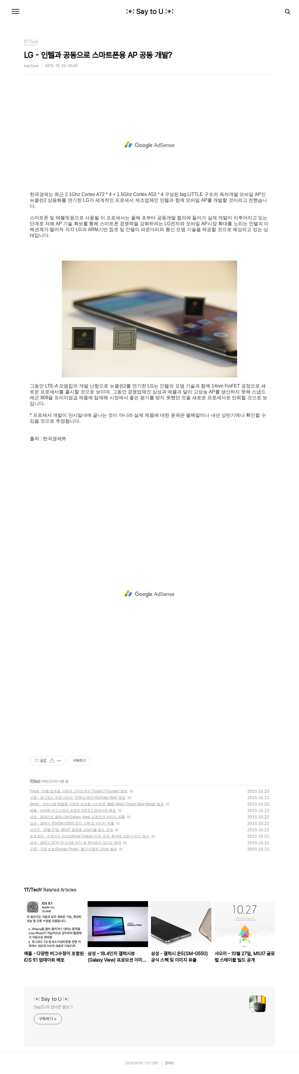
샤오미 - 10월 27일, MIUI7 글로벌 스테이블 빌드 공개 (71, 830)
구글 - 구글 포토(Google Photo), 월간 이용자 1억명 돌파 (73, 849)
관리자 (169, 1063)
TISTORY (151, 1063)
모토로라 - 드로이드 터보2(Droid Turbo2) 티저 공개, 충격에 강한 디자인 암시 (89, 836)
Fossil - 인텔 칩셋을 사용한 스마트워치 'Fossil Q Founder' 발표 (79, 791)
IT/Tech (35, 781)
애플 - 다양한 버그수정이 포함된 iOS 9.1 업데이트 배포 (73, 810)
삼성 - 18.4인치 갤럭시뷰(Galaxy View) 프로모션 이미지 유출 (77, 817)
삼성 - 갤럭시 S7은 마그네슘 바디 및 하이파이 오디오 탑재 (75, 843)
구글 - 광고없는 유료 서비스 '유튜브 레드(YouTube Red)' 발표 (78, 798)
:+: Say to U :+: (149, 11)
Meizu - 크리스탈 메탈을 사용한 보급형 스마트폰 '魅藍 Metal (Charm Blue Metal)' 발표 (97, 804)
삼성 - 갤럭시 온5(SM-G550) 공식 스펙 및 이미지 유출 (72, 823)
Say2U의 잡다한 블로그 (53, 1007)
